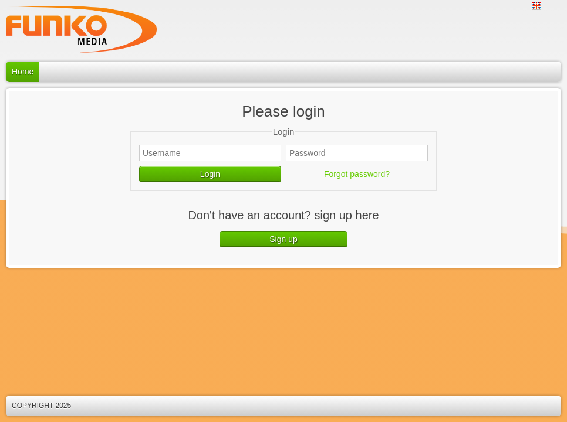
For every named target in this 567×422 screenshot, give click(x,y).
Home (22, 71)
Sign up (283, 239)
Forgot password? (357, 174)
